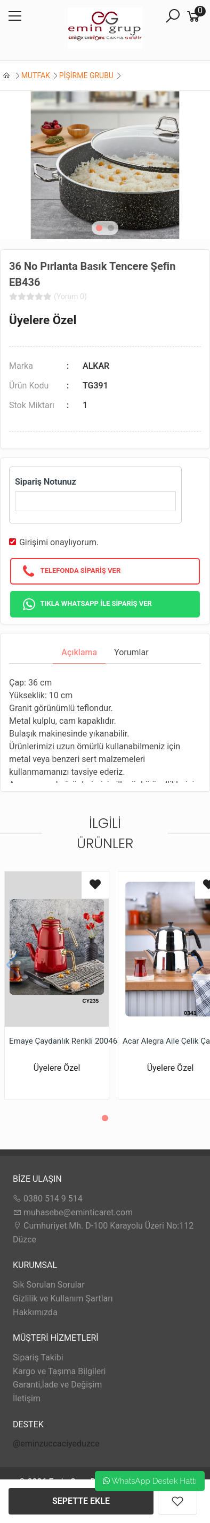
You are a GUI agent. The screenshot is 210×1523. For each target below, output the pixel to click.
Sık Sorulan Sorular (49, 1285)
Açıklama (79, 652)
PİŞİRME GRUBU (86, 75)
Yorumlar (131, 652)
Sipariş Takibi (38, 1357)
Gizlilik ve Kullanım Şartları (63, 1298)
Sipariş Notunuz (45, 482)
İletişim (27, 1398)
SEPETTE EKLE (81, 1501)
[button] (99, 228)
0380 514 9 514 (48, 1199)
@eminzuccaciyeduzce (56, 1444)
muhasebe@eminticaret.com (73, 1212)
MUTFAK (35, 75)
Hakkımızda (35, 1312)
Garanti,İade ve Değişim (57, 1385)
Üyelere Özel (42, 320)
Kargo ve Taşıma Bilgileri (59, 1371)
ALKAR (96, 366)
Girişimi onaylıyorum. (59, 542)
